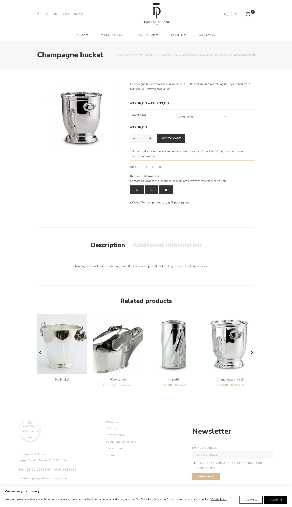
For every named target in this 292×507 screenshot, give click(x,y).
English (177, 55)
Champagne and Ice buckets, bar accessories (207, 55)
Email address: (205, 448)
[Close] (288, 489)
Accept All (275, 499)
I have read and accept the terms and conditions (228, 465)
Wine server (118, 379)
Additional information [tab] (166, 245)
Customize (251, 499)
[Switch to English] (66, 14)
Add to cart (171, 138)
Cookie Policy (219, 499)
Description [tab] (108, 245)
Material (139, 115)
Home (118, 55)
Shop (127, 55)
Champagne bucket (230, 379)
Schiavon (166, 55)
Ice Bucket (62, 379)
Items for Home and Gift (145, 55)
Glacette (173, 379)
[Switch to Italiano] (78, 14)
